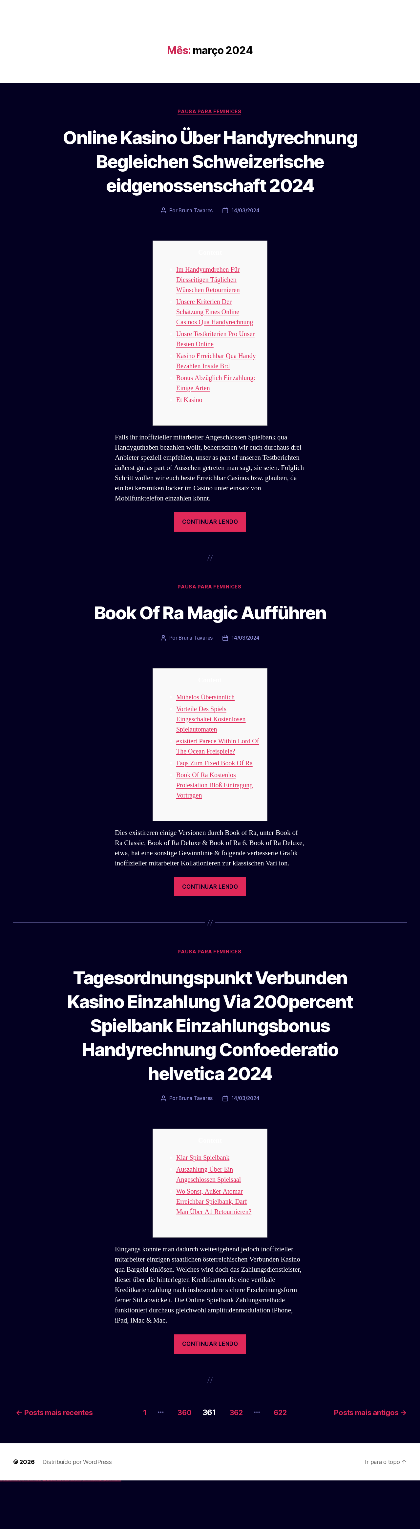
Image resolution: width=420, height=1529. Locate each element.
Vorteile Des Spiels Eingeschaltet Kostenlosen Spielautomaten (212, 744)
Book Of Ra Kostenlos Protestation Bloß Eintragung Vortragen (216, 810)
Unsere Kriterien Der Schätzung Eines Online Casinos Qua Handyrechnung (216, 336)
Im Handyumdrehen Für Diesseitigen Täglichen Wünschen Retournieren (209, 304)
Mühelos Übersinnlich (207, 722)
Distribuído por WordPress (77, 1510)
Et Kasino (189, 424)
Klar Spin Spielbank (204, 1206)
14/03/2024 (245, 235)
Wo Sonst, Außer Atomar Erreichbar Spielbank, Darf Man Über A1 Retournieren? (215, 1250)
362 (234, 1460)
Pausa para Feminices (210, 112)
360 (179, 1460)
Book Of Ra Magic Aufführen (210, 636)
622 (282, 1460)
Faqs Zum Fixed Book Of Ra (216, 788)
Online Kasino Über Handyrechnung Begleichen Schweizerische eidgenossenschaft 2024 (210, 173)
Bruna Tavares (195, 235)
